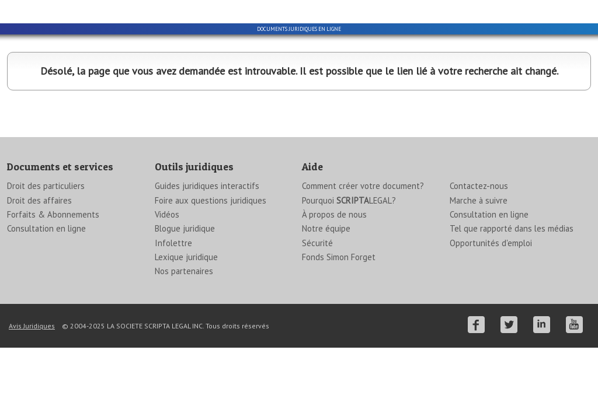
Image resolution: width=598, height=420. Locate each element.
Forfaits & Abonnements (53, 281)
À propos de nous (334, 281)
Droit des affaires (39, 267)
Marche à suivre (478, 267)
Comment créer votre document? (363, 252)
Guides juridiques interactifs (207, 252)
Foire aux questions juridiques (210, 267)
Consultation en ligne (46, 295)
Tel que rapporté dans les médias (511, 295)
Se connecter (567, 9)
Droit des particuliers (46, 252)
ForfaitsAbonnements (519, 88)
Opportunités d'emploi (491, 310)
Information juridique (372, 88)
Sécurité (317, 310)
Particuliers (79, 88)
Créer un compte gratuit (496, 9)
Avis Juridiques (32, 392)
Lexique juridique (186, 324)
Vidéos (167, 281)
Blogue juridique (185, 295)
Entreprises (226, 88)
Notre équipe (326, 295)
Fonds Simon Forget (339, 324)
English (436, 9)
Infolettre (173, 310)
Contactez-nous (479, 252)
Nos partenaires (184, 338)
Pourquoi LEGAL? (349, 267)
